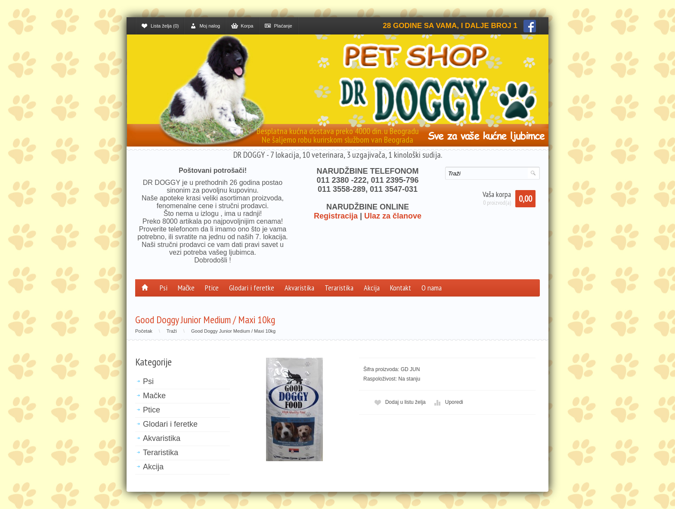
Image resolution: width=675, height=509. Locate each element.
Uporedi (447, 402)
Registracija (336, 216)
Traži (172, 331)
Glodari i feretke (251, 288)
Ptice (212, 288)
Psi (163, 288)
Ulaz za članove (392, 216)
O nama (431, 288)
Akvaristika (299, 288)
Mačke (186, 288)
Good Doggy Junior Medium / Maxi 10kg (233, 331)
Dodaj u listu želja (399, 402)
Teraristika (339, 288)
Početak (143, 331)
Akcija (372, 288)
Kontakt (400, 288)
